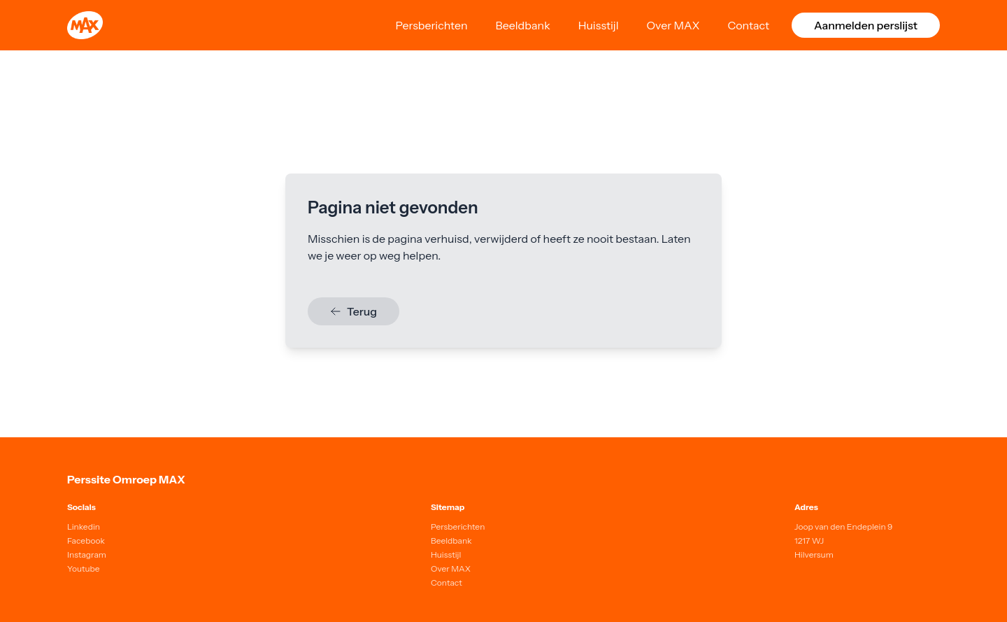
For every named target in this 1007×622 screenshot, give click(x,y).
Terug (353, 311)
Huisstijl (598, 25)
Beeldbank (523, 25)
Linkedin (83, 526)
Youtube (83, 568)
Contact (748, 25)
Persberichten (431, 25)
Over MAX (673, 25)
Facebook (86, 540)
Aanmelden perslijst (865, 25)
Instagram (86, 554)
